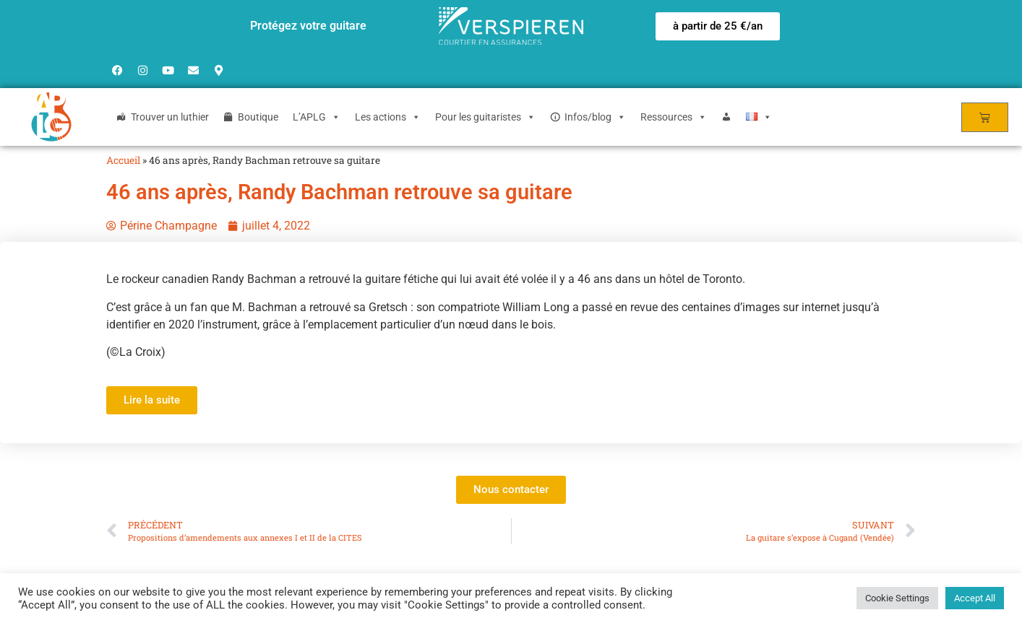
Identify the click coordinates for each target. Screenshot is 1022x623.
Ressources (673, 117)
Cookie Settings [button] (897, 598)
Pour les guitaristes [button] (485, 117)
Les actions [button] (388, 117)
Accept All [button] (974, 598)
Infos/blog (595, 117)
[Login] (726, 117)
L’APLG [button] (316, 117)
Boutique (258, 117)
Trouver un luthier (170, 117)
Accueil (123, 160)
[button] (718, 26)
